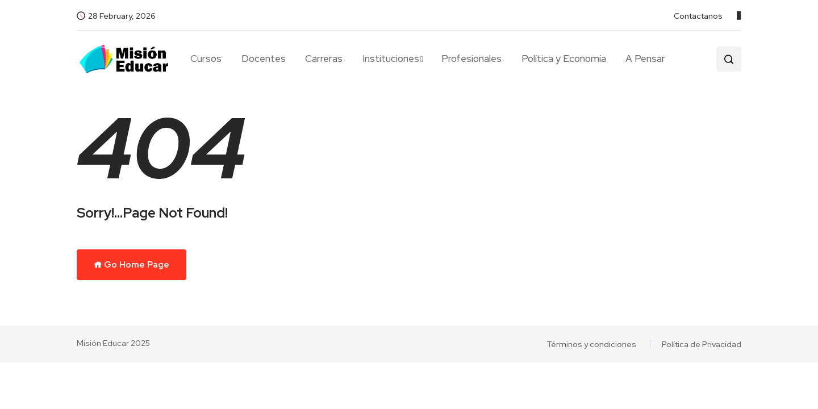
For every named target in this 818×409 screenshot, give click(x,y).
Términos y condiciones (591, 344)
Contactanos (698, 16)
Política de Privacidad (701, 344)
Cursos (206, 58)
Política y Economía (563, 58)
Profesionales (471, 58)
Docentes (263, 58)
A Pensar (645, 58)
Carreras (324, 58)
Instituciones (390, 58)
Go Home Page (131, 264)
